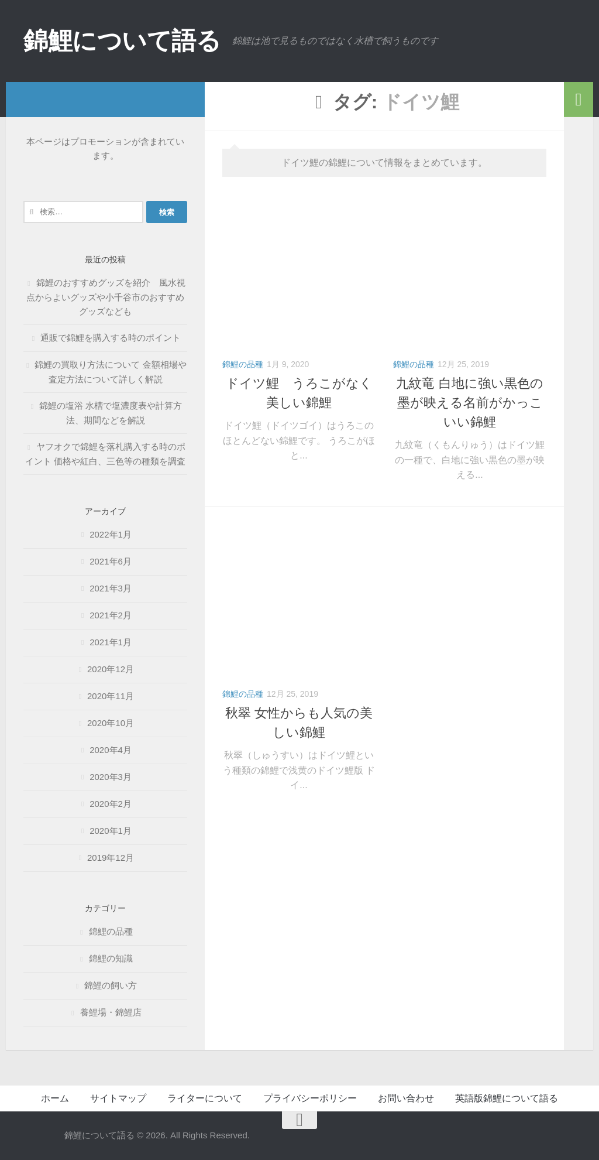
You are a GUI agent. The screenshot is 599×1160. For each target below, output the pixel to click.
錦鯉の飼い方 (110, 985)
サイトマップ (118, 1098)
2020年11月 (110, 696)
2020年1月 (110, 831)
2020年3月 (110, 777)
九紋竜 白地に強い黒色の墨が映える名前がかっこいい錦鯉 (469, 402)
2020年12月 (110, 669)
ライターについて (204, 1098)
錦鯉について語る (122, 40)
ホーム (55, 1098)
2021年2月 (110, 615)
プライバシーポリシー (310, 1098)
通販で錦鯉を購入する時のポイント (115, 338)
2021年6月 (110, 561)
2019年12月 (110, 858)
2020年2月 (110, 804)
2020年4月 (110, 750)
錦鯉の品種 (242, 364)
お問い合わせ (406, 1098)
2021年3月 (110, 588)
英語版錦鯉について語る (506, 1098)
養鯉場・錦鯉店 (111, 1012)
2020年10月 (110, 723)
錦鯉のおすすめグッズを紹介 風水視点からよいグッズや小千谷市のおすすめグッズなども (105, 297)
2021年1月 (110, 642)
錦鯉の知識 (111, 958)
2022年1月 (110, 534)
